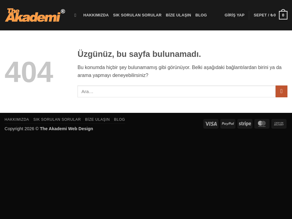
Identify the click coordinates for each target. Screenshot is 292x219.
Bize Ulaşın (178, 15)
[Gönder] (281, 91)
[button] (235, 15)
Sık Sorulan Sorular (137, 15)
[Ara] (76, 15)
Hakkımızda (96, 15)
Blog (201, 15)
